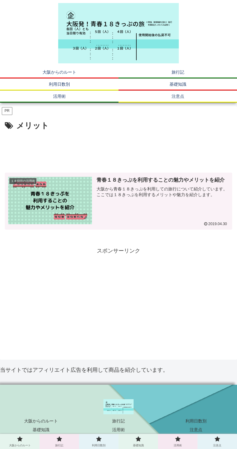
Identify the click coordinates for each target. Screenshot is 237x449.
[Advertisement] (118, 149)
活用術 (118, 429)
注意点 (196, 429)
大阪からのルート (41, 421)
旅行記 (118, 421)
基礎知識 (41, 429)
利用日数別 (196, 421)
